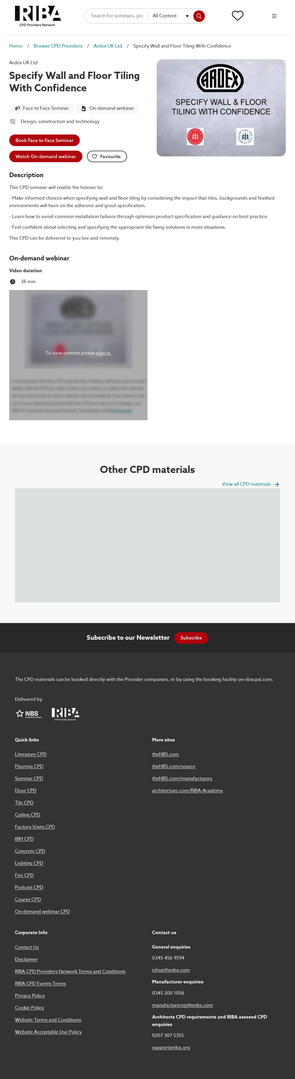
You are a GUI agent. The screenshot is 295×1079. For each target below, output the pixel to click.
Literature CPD (31, 754)
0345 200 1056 (168, 993)
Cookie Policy (29, 1007)
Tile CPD (24, 802)
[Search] (199, 16)
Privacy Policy (30, 995)
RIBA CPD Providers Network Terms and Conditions (70, 971)
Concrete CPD (30, 851)
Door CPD (26, 790)
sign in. (103, 353)
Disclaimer (26, 959)
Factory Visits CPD (35, 827)
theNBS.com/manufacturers (182, 778)
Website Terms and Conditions (48, 1019)
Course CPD (28, 899)
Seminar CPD (29, 778)
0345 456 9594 (168, 958)
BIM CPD (24, 839)
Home (15, 46)
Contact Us (27, 947)
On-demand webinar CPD (42, 911)
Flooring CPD (29, 766)
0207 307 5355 (168, 1035)
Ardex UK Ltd (108, 46)
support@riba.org (171, 1047)
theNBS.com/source (173, 766)
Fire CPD (24, 875)
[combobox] (171, 16)
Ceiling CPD (27, 814)
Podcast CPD (29, 887)
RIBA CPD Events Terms (40, 983)
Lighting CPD (29, 863)
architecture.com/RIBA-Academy (187, 790)
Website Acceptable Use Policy (48, 1032)
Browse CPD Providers (58, 46)
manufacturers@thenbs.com (182, 1005)
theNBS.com (165, 754)
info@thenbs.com (171, 970)
